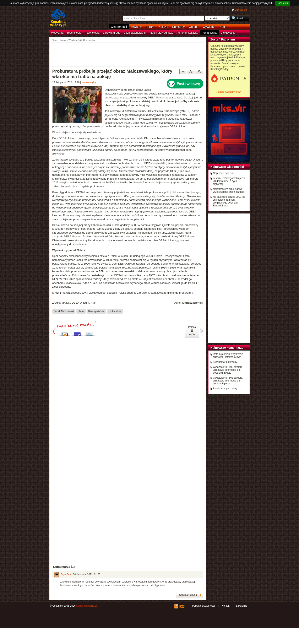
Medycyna (57, 32)
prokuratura (115, 311)
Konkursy (178, 26)
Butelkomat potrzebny (225, 362)
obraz (81, 311)
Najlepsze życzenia (223, 173)
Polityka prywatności (203, 605)
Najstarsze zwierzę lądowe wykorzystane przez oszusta (228, 190)
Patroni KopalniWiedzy (228, 91)
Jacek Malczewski (64, 311)
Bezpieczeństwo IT (135, 32)
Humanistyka (209, 32)
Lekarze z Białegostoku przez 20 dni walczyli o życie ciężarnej (229, 181)
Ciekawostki (228, 32)
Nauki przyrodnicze (161, 32)
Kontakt (226, 605)
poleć (201, 330)
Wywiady (208, 26)
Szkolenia (241, 605)
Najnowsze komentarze (227, 347)
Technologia (74, 32)
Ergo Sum (66, 574)
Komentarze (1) (64, 566)
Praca (223, 26)
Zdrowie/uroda (111, 32)
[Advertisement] (127, 54)
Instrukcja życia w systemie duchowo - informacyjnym (228, 355)
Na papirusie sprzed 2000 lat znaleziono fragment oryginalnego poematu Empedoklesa (229, 201)
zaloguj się (241, 9)
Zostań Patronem (223, 39)
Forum (150, 26)
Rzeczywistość (96, 311)
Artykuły (136, 26)
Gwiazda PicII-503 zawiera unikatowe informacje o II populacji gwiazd (228, 370)
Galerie (193, 26)
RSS (182, 606)
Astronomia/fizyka (187, 32)
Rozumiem (282, 3)
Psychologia (92, 32)
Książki (163, 26)
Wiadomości (119, 26)
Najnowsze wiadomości (227, 166)
